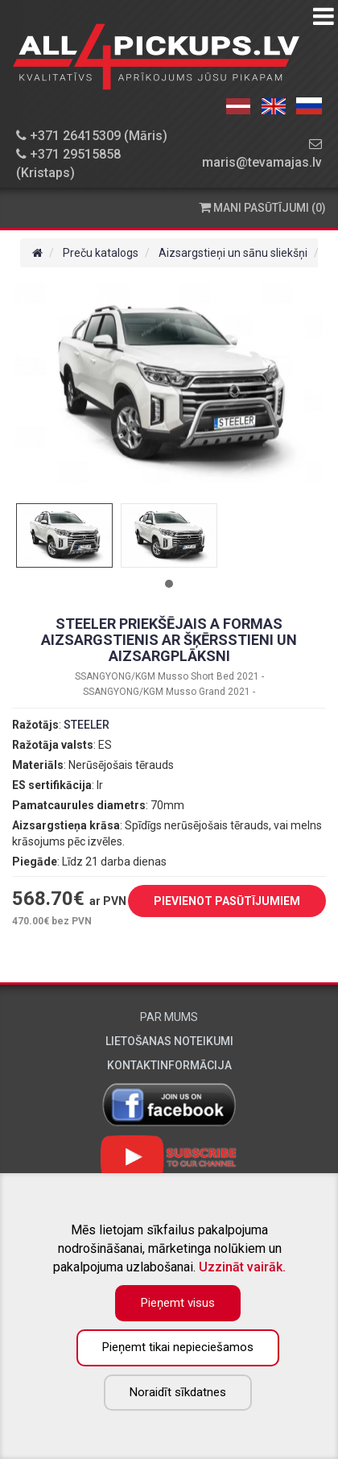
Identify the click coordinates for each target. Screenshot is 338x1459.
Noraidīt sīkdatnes (178, 1392)
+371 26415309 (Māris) (91, 135)
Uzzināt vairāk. (242, 1267)
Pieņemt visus (178, 1303)
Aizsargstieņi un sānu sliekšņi (233, 252)
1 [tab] (169, 584)
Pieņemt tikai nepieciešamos (178, 1347)
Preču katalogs (100, 252)
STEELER (86, 724)
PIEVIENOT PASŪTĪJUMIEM (215, 902)
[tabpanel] (64, 535)
